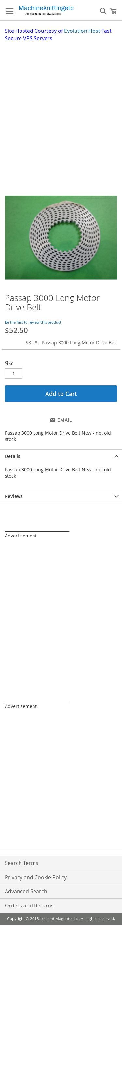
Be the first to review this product (33, 322)
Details (12, 456)
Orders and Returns (29, 905)
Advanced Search (26, 891)
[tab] (61, 456)
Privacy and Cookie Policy (36, 877)
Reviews (14, 496)
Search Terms (21, 863)
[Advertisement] (61, 106)
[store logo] (46, 10)
